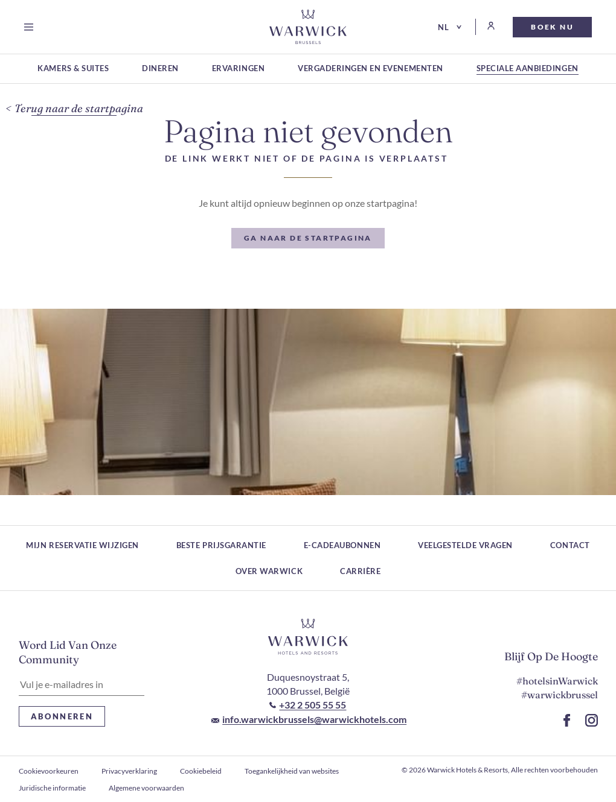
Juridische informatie (52, 787)
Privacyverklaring (129, 770)
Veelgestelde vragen (465, 545)
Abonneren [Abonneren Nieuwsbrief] (62, 716)
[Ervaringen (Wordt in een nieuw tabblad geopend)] (238, 69)
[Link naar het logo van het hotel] (308, 637)
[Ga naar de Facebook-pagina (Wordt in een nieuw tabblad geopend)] (566, 720)
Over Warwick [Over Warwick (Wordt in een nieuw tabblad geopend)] (269, 571)
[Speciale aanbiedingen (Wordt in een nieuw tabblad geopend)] (527, 69)
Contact (570, 545)
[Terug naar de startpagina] (74, 109)
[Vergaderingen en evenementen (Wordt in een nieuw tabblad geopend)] (370, 69)
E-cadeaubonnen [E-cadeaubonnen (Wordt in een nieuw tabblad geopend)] (342, 545)
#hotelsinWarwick (557, 681)
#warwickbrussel (559, 695)
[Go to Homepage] (307, 27)
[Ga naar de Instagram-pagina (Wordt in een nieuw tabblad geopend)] (591, 720)
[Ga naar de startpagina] (308, 238)
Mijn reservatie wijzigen (82, 545)
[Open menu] (31, 27)
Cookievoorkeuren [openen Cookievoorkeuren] (49, 770)
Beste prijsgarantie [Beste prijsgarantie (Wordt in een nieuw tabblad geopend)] (221, 545)
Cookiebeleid (201, 770)
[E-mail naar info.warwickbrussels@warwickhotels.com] (308, 719)
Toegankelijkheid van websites (292, 770)
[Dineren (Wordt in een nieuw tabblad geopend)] (160, 69)
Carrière (360, 571)
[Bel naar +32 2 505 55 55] (307, 705)
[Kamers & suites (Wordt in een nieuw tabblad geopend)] (73, 69)
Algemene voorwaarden (146, 787)
